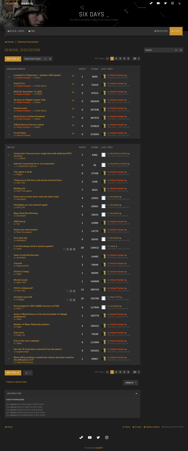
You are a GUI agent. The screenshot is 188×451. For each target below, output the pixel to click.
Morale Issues (21, 280)
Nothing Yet (19, 188)
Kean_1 (19, 308)
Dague (19, 174)
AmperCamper (23, 77)
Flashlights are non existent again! (31, 205)
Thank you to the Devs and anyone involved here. (38, 180)
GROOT (22, 158)
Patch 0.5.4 (19, 83)
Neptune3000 (22, 266)
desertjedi (21, 199)
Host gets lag (20, 238)
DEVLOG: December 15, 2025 (28, 91)
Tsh (18, 224)
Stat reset (19, 332)
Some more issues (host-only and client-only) (36, 196)
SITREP (38, 94)
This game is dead (23, 172)
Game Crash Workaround (26, 255)
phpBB (99, 448)
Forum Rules (20, 133)
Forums (12, 3)
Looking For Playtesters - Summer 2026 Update (37, 75)
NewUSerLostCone (119, 153)
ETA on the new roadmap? (26, 341)
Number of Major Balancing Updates (31, 324)
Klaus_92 (20, 335)
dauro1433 (21, 282)
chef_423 (20, 182)
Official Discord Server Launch (29, 124)
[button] (107, 58)
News (37, 77)
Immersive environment (25, 229)
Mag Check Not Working (26, 213)
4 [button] (124, 58)
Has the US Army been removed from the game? (38, 349)
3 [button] (120, 58)
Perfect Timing (21, 271)
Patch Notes (40, 86)
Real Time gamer (24, 191)
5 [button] (128, 58)
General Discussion (22, 50)
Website (27, 3)
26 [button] (135, 58)
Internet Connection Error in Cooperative (34, 163)
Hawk (19, 248)
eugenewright (22, 351)
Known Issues (20, 108)
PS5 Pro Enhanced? (23, 288)
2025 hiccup (19, 221)
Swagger (20, 299)
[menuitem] (31, 31)
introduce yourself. (23, 297)
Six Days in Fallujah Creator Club (29, 100)
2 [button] (116, 58)
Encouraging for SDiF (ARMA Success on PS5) (36, 306)
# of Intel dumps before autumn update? (34, 246)
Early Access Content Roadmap (29, 116)
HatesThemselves (24, 362)
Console (18, 263)
